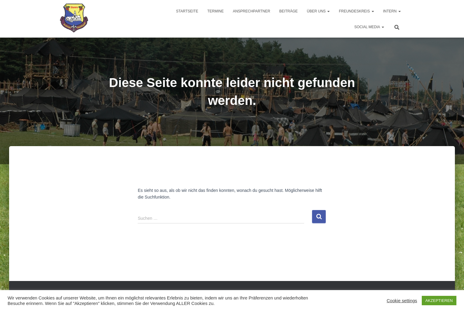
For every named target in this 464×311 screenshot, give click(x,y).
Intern (392, 11)
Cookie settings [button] (402, 300)
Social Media (369, 27)
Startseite (187, 11)
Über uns (318, 11)
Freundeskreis (356, 11)
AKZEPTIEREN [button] (439, 300)
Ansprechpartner (251, 11)
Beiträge (288, 11)
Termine (215, 11)
